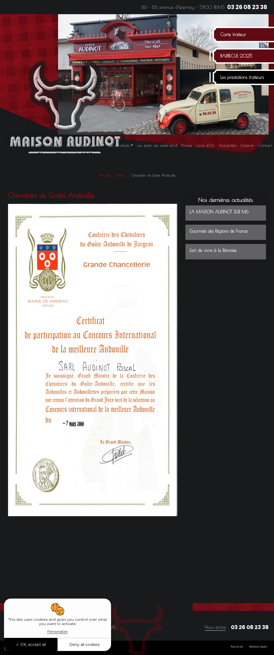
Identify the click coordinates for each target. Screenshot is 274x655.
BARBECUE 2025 (236, 56)
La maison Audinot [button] (83, 145)
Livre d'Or (205, 145)
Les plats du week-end (157, 145)
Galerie (247, 145)
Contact (265, 145)
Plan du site (237, 646)
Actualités (227, 145)
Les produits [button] (119, 145)
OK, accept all (31, 644)
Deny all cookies (84, 644)
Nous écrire (215, 627)
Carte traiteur (233, 34)
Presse (186, 145)
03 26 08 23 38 (247, 7)
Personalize (57, 631)
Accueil (55, 145)
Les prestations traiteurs (242, 77)
